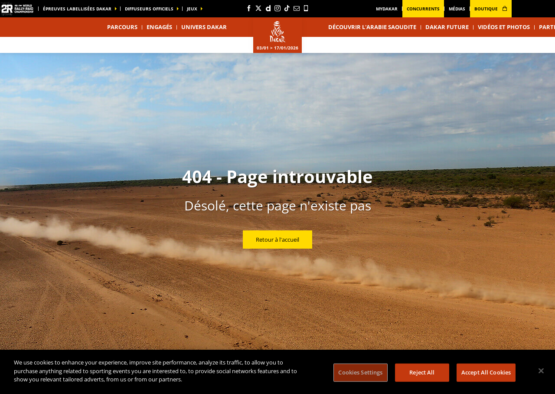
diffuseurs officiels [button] (149, 9)
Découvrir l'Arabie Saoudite (372, 27)
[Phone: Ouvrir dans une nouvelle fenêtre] (306, 8)
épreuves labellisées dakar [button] (77, 9)
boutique (490, 9)
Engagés (159, 27)
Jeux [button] (192, 9)
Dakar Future (447, 27)
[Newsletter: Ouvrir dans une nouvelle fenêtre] (297, 8)
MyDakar (387, 9)
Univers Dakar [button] (204, 27)
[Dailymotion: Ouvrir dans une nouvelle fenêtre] (268, 8)
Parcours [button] (122, 27)
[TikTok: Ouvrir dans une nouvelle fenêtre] (287, 8)
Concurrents (423, 9)
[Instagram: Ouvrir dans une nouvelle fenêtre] (277, 8)
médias (457, 9)
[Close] (541, 371)
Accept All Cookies (486, 372)
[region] (277, 372)
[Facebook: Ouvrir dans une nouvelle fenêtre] (249, 8)
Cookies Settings (360, 372)
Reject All (421, 372)
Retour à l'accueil (277, 239)
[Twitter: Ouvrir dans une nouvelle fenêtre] (258, 8)
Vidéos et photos (504, 27)
